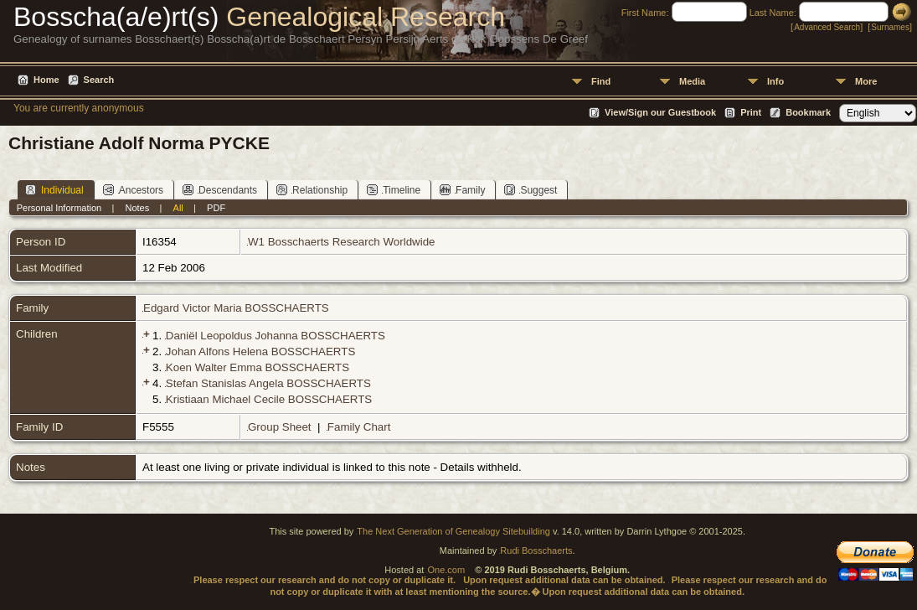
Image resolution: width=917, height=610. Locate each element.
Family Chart (359, 427)
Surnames (890, 27)
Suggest (530, 190)
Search (99, 80)
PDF (216, 208)
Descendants (220, 190)
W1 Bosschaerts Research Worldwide (341, 241)
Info (775, 81)
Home (46, 80)
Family (462, 190)
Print (750, 112)
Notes (138, 208)
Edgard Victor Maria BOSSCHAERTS (236, 308)
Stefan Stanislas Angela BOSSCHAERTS (268, 383)
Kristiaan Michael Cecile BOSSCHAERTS (269, 399)
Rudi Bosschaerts (536, 550)
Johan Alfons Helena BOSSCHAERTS (260, 351)
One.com (446, 570)
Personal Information (59, 208)
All (178, 208)
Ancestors (133, 190)
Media (692, 81)
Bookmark (808, 112)
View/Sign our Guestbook (660, 112)
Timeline (393, 190)
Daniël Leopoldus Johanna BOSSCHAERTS (275, 335)
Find (600, 81)
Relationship (312, 190)
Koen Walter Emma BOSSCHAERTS (257, 367)
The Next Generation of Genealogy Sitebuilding (453, 531)
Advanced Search (827, 27)
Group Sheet (280, 427)
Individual (54, 190)
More (866, 81)
